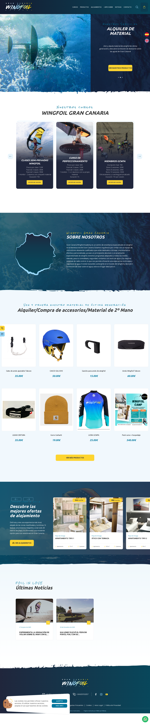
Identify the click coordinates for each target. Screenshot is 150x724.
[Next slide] (139, 156)
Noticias (118, 7)
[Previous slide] (10, 156)
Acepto (59, 701)
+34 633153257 (80, 694)
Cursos (75, 7)
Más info (59, 706)
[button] (137, 7)
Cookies (89, 705)
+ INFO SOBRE (108, 7)
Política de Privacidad (113, 705)
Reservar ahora (34, 182)
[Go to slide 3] (122, 77)
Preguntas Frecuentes (75, 705)
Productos (84, 7)
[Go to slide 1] (118, 77)
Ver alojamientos (21, 543)
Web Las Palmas (101, 711)
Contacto (127, 7)
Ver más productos (75, 457)
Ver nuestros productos (120, 68)
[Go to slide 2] (120, 77)
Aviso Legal (99, 705)
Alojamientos (96, 7)
